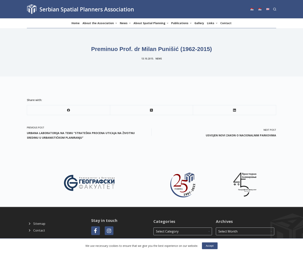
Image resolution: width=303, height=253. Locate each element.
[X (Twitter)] (151, 110)
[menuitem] (253, 9)
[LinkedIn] (234, 110)
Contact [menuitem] (226, 23)
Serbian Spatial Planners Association (87, 9)
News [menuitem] (126, 23)
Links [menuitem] (212, 23)
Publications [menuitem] (181, 23)
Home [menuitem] (75, 23)
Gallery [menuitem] (199, 23)
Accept (210, 245)
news (159, 58)
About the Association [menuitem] (100, 23)
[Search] (274, 9)
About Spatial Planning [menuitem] (151, 23)
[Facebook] (68, 110)
